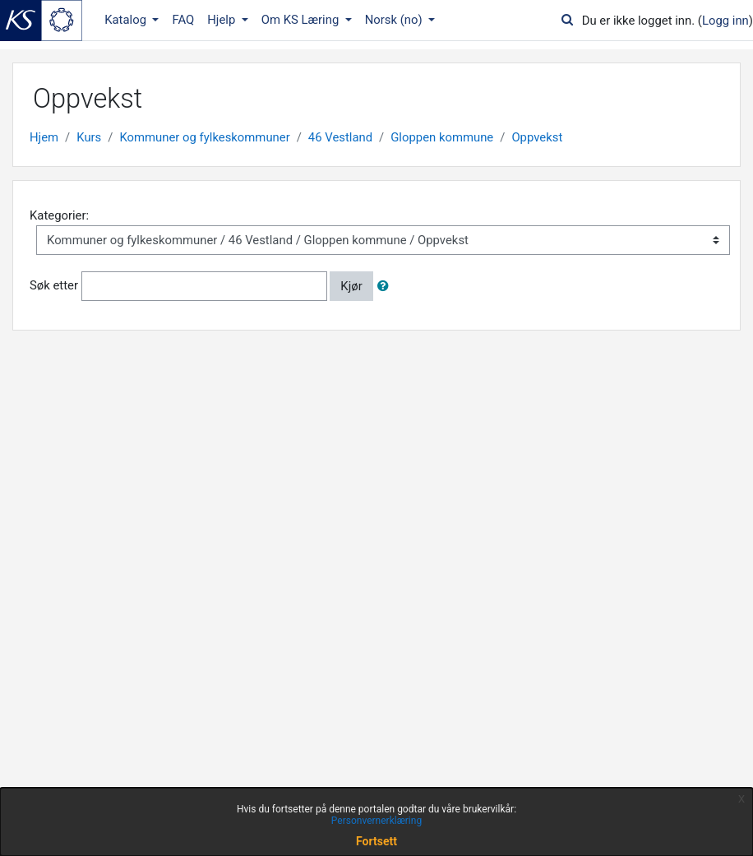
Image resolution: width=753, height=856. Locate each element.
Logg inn (725, 20)
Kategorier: (59, 215)
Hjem (44, 137)
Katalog (126, 19)
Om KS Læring (301, 19)
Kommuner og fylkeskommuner (204, 137)
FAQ (183, 19)
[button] (386, 286)
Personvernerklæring (376, 820)
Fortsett (376, 841)
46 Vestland (340, 137)
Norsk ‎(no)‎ (395, 19)
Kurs (88, 137)
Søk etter (54, 285)
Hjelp (222, 19)
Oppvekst (536, 137)
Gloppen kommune (441, 137)
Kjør (351, 286)
